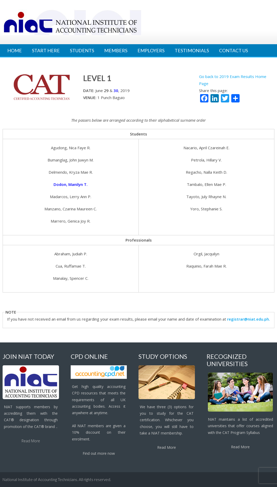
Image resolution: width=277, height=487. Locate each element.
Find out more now (99, 453)
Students (82, 50)
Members (115, 50)
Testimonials (192, 50)
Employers (150, 50)
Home (14, 50)
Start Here (46, 50)
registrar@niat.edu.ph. (248, 319)
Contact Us (233, 50)
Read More (31, 440)
